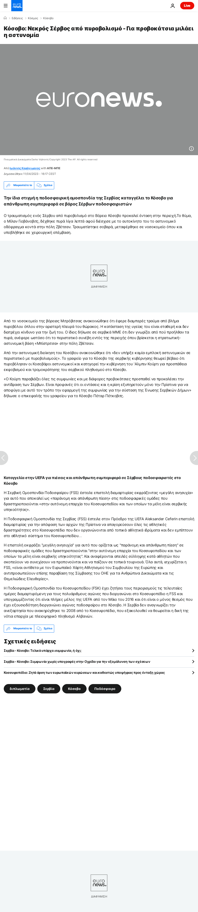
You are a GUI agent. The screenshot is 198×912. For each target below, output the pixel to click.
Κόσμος (33, 18)
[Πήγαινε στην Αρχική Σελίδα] (17, 5)
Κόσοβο (48, 18)
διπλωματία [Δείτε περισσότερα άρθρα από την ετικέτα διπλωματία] (20, 688)
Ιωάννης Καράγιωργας (25, 168)
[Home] (5, 18)
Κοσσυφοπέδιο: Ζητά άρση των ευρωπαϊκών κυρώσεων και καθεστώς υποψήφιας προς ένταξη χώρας (84, 672)
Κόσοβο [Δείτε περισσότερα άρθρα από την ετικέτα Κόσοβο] (74, 688)
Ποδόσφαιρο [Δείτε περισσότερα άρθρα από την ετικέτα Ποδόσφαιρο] (104, 688)
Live (187, 5)
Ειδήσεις (17, 18)
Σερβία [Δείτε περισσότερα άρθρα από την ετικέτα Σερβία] (48, 688)
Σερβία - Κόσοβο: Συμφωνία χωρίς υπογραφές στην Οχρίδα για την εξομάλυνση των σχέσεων (77, 661)
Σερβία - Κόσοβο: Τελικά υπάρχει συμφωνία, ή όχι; (42, 650)
